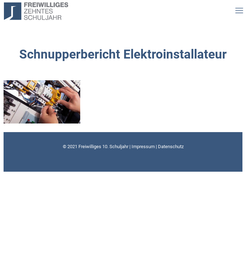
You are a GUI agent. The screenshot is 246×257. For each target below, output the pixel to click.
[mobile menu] (237, 11)
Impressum (143, 146)
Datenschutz (171, 146)
